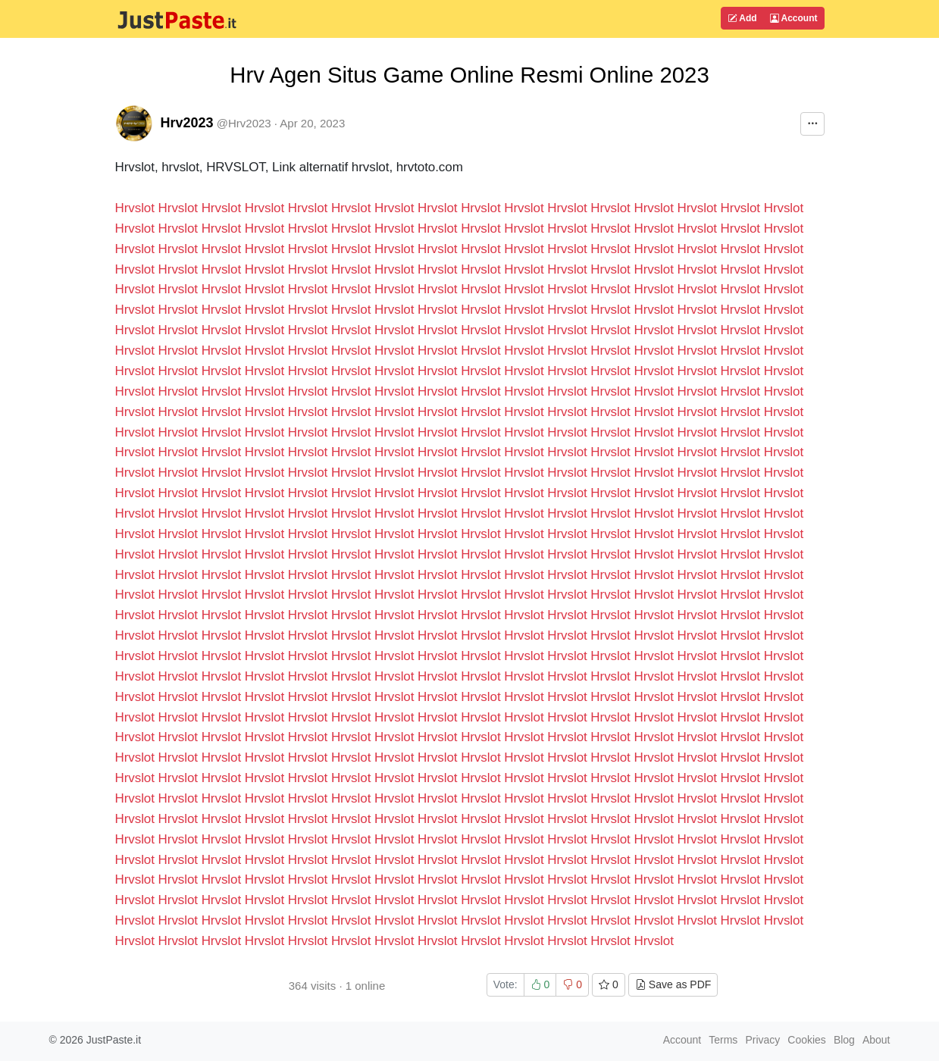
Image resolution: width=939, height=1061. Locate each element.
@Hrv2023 (244, 123)
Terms (723, 1040)
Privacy (762, 1040)
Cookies (806, 1040)
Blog (844, 1040)
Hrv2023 (187, 122)
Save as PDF (673, 984)
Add (742, 18)
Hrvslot (135, 208)
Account (794, 18)
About (876, 1040)
